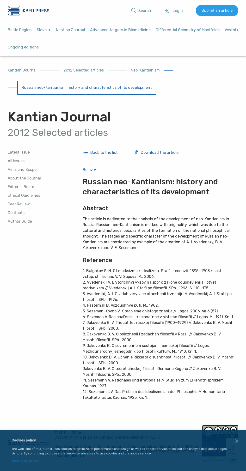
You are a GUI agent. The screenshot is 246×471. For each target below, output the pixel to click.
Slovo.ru (44, 30)
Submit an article (217, 10)
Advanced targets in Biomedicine (120, 30)
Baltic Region (20, 30)
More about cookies (26, 461)
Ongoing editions (23, 47)
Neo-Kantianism (145, 70)
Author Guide (20, 221)
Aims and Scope (22, 169)
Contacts (16, 212)
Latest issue (19, 152)
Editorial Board (21, 187)
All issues (16, 161)
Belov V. (90, 169)
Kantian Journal (70, 30)
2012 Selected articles (83, 70)
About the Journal (24, 178)
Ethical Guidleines (24, 195)
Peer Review (19, 204)
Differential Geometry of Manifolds (188, 30)
